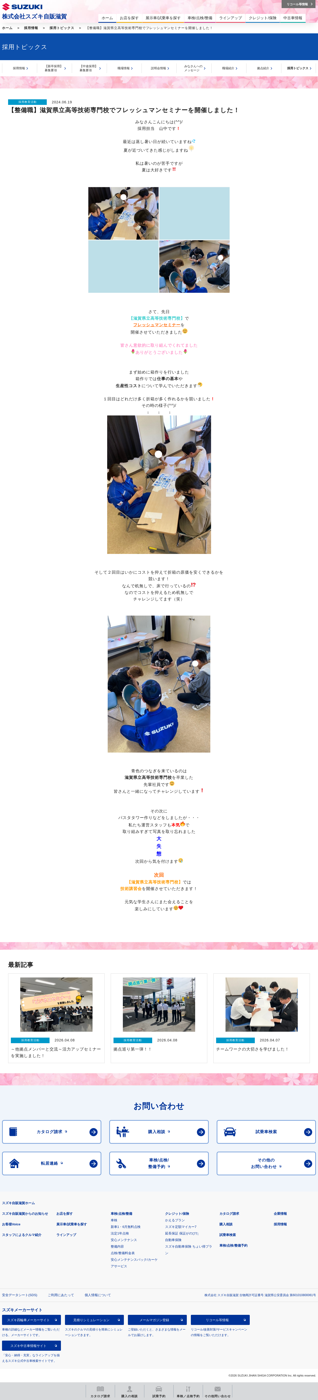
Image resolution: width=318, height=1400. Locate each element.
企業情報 (280, 1214)
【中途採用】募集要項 (89, 68)
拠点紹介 (263, 68)
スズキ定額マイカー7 (180, 1227)
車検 (114, 1220)
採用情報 (31, 28)
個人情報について (98, 1295)
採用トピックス (62, 28)
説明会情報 (158, 68)
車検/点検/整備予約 (233, 1245)
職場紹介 (228, 68)
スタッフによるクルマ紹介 (21, 1235)
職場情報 (124, 68)
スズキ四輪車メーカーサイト (28, 1320)
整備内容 (117, 1246)
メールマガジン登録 (154, 1320)
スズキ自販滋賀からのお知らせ (25, 1214)
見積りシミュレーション (91, 1320)
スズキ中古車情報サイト (28, 1346)
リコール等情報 (217, 1320)
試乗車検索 (227, 1235)
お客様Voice (11, 1224)
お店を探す (64, 1214)
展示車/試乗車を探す (71, 1224)
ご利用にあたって (61, 1295)
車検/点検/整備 (121, 1214)
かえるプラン (175, 1220)
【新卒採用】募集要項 (54, 68)
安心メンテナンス (124, 1240)
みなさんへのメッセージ (193, 68)
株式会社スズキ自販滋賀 (34, 16)
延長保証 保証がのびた (182, 1233)
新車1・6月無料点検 (126, 1227)
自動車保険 (173, 1240)
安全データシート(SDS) (19, 1295)
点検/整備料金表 (123, 1253)
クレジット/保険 (177, 1214)
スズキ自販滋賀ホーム (18, 1203)
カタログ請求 (229, 1214)
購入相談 (226, 1224)
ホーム (7, 28)
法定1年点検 (120, 1233)
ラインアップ (66, 1235)
